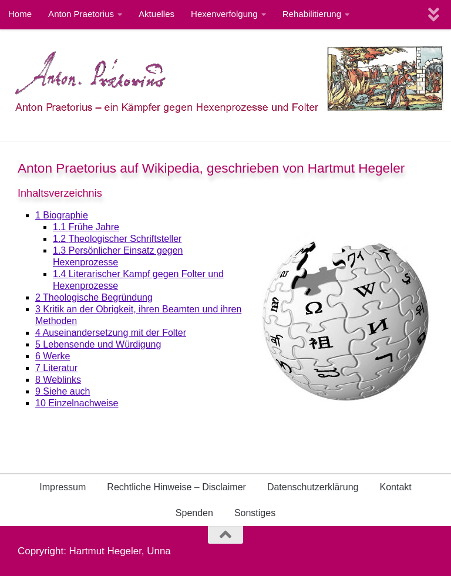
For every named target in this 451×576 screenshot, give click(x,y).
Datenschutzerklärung (313, 487)
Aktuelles (156, 14)
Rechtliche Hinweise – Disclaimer (176, 487)
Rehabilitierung (311, 14)
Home (20, 14)
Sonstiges (254, 513)
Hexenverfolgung (224, 14)
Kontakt (396, 487)
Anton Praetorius (81, 14)
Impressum (62, 487)
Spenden (194, 513)
